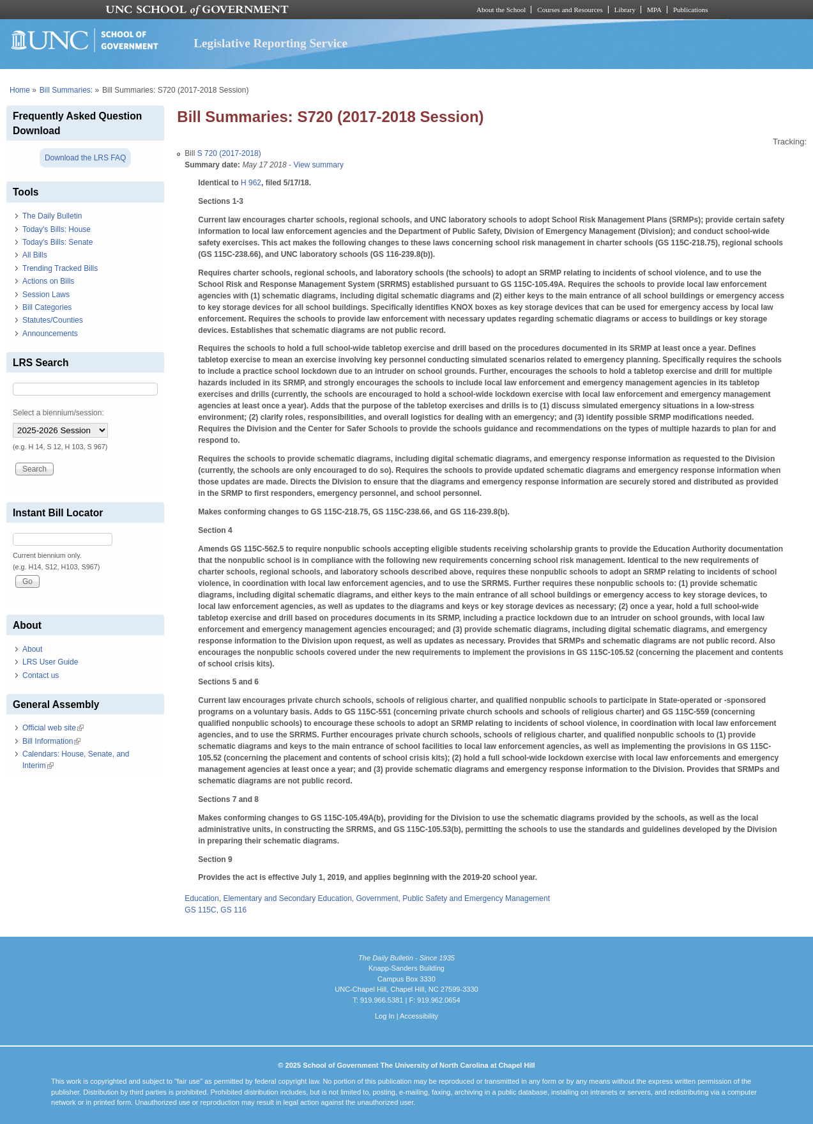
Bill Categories (47, 307)
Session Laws (46, 294)
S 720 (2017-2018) (229, 153)
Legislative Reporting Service (270, 43)
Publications (690, 9)
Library (624, 9)
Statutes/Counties (52, 320)
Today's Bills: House (56, 229)
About (32, 649)
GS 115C (200, 909)
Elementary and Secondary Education (287, 898)
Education (201, 898)
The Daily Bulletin (52, 216)
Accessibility (419, 1016)
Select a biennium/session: (58, 412)
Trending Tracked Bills (60, 268)
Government (377, 898)
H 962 (251, 182)
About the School (501, 9)
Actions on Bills (48, 281)
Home (20, 90)
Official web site (53, 727)
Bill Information (51, 741)
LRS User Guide (50, 662)
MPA (654, 9)
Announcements (50, 333)
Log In (385, 1016)
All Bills (34, 254)
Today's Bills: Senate (57, 242)
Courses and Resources (569, 9)
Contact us (40, 675)
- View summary (315, 164)
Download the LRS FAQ (85, 157)
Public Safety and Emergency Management (476, 898)
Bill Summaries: (66, 90)
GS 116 (233, 909)
